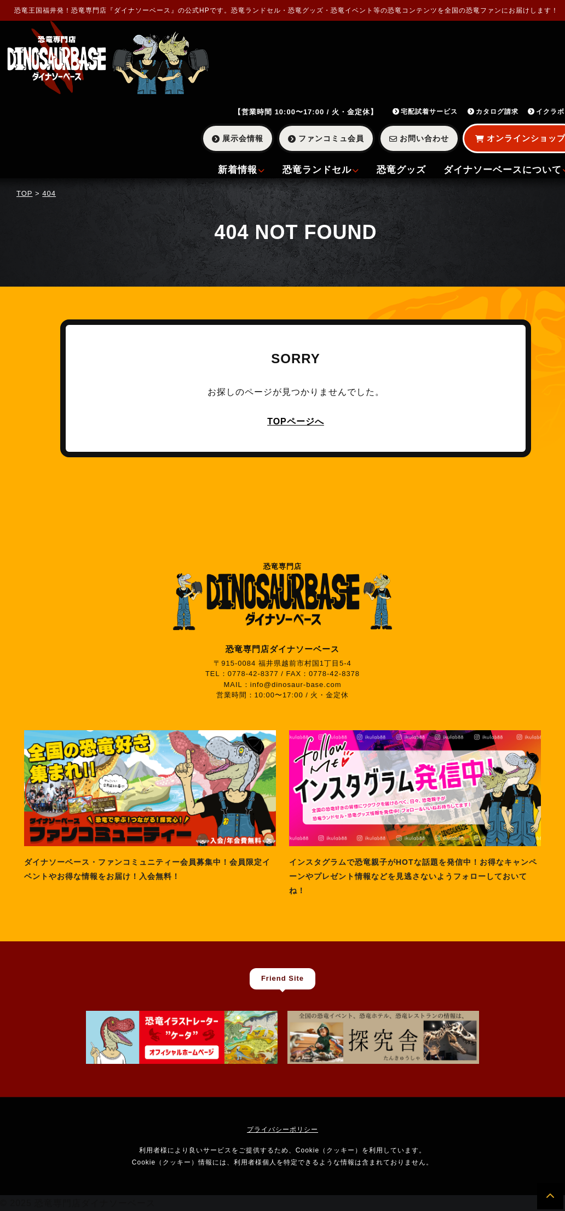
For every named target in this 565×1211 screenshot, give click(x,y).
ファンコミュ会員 (326, 138)
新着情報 (241, 170)
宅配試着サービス (425, 111)
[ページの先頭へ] (550, 1196)
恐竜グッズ (401, 170)
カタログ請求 (493, 111)
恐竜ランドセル (320, 170)
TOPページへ (295, 421)
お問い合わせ (419, 138)
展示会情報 (237, 138)
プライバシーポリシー (282, 1129)
